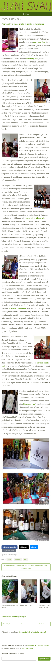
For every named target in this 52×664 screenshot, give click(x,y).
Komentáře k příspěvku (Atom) (32, 632)
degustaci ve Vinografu (34, 218)
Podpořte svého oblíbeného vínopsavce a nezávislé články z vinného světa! (26, 566)
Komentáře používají (14, 617)
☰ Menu (26, 14)
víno (25, 559)
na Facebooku (27, 648)
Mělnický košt (32, 59)
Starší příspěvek (44, 624)
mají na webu (39, 42)
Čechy (9, 559)
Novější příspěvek (8, 624)
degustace (18, 559)
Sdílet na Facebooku (9, 547)
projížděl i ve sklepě (17, 308)
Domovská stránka (26, 624)
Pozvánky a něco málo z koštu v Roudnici (23, 24)
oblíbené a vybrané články (38, 645)
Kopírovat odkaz (9, 551)
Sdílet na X (23, 547)
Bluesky (33, 547)
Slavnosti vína (29, 404)
